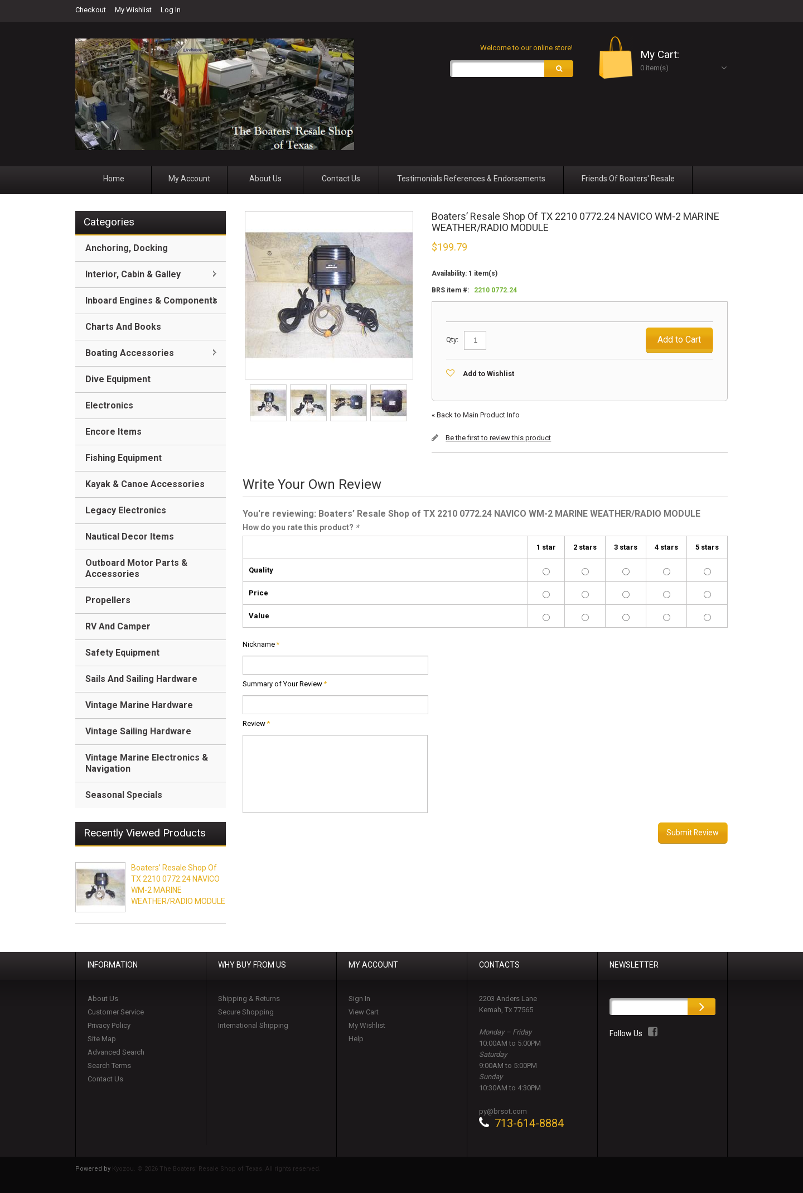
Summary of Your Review (282, 684)
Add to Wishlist (488, 373)
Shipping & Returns (249, 998)
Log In (171, 10)
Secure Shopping (246, 1012)
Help (356, 1039)
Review (254, 723)
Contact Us (105, 1079)
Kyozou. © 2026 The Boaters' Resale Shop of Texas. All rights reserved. (216, 1168)
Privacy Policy (109, 1025)
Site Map (102, 1039)
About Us (103, 998)
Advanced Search (116, 1052)
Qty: (452, 339)
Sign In (359, 998)
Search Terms (109, 1065)
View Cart (364, 1012)
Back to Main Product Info (476, 415)
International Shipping (253, 1025)
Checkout (90, 10)
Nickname (259, 644)
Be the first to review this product (498, 438)
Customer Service (116, 1012)
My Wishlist (133, 10)
